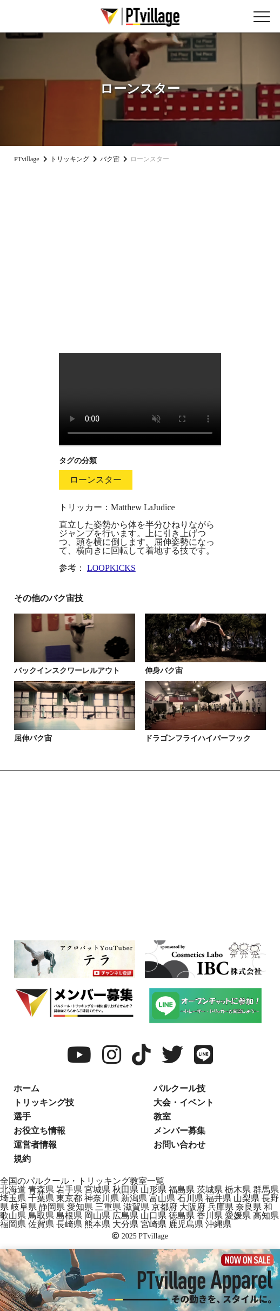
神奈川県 (101, 1198)
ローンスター (96, 479)
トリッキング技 (44, 1102)
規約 (22, 1158)
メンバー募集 (179, 1130)
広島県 (125, 1215)
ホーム (26, 1088)
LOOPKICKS (111, 567)
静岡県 (52, 1206)
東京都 (69, 1198)
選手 (22, 1116)
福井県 (218, 1198)
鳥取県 (41, 1215)
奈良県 (249, 1206)
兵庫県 (221, 1206)
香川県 (210, 1215)
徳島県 (182, 1215)
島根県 (69, 1215)
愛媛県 (238, 1215)
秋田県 (125, 1189)
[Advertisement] (140, 254)
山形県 (153, 1189)
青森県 (41, 1189)
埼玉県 (13, 1198)
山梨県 (246, 1198)
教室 (162, 1116)
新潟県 (134, 1198)
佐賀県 (41, 1224)
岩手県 (69, 1189)
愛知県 (80, 1206)
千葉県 (41, 1198)
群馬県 (266, 1189)
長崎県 (69, 1224)
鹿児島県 (186, 1224)
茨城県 (210, 1189)
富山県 (162, 1198)
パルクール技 (179, 1088)
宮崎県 (153, 1224)
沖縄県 (218, 1224)
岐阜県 (24, 1206)
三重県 (108, 1206)
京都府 (164, 1206)
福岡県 (13, 1224)
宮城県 (97, 1189)
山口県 (153, 1215)
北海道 (13, 1189)
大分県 (125, 1224)
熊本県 (97, 1224)
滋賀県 (136, 1206)
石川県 (190, 1198)
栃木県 (238, 1189)
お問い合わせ (179, 1144)
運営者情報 (35, 1144)
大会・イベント (184, 1102)
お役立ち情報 (39, 1130)
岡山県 (97, 1215)
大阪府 (192, 1206)
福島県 (182, 1189)
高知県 (266, 1215)
